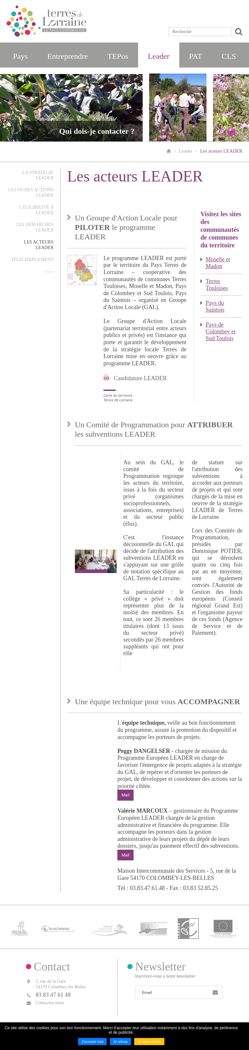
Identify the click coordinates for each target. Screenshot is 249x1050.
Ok (238, 31)
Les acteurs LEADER (221, 151)
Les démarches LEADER (34, 227)
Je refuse (120, 1042)
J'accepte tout (92, 1042)
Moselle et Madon (218, 262)
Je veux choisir (149, 1042)
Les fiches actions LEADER (30, 192)
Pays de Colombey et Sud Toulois (221, 331)
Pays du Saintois (215, 306)
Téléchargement (32, 259)
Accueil (168, 151)
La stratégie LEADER (37, 175)
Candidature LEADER (140, 378)
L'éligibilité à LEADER (36, 210)
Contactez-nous (50, 1002)
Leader (186, 151)
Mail (125, 795)
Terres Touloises (217, 284)
